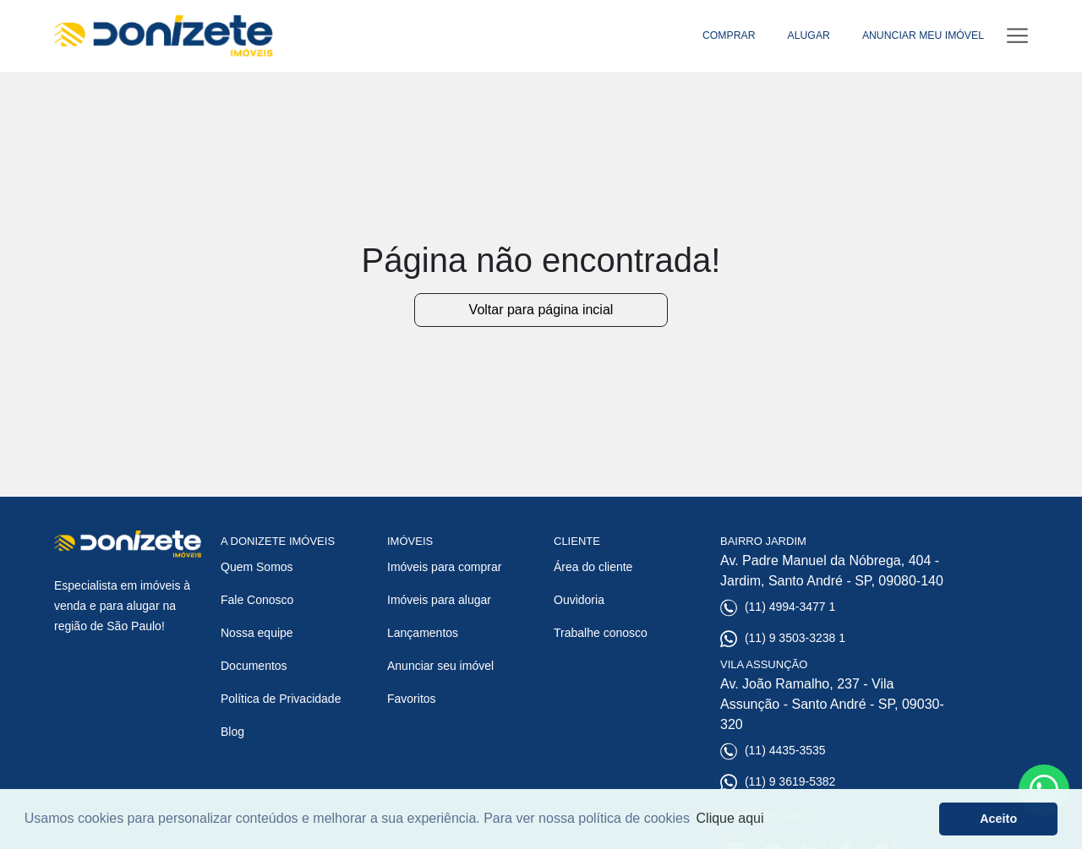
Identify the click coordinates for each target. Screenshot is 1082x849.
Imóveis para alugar (439, 600)
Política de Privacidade (281, 698)
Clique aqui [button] (730, 818)
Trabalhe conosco (601, 632)
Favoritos (411, 698)
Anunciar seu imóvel (440, 665)
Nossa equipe (257, 632)
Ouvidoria (579, 600)
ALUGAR (809, 35)
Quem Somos (257, 567)
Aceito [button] (998, 818)
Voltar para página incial (541, 309)
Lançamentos (422, 632)
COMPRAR (729, 35)
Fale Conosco (257, 600)
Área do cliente (593, 567)
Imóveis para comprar (444, 567)
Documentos (254, 665)
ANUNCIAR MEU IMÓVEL (923, 35)
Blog (232, 731)
